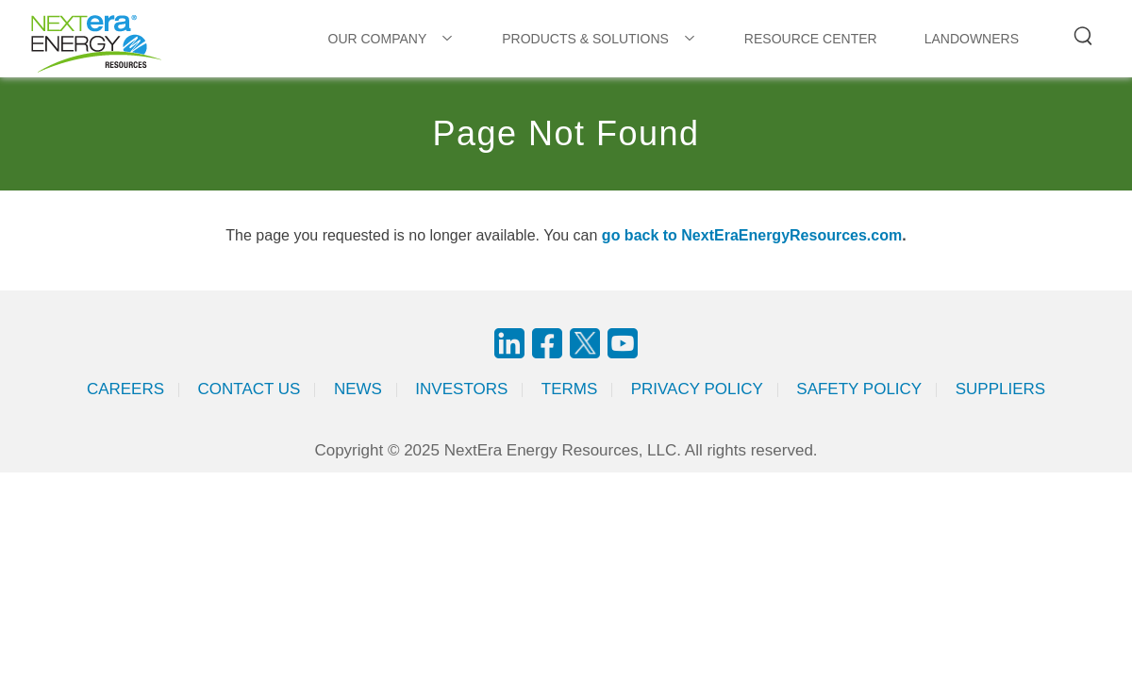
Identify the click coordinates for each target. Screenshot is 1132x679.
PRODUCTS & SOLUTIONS (585, 38)
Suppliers (1000, 389)
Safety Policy (859, 389)
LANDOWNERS (971, 38)
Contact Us (249, 389)
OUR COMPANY (377, 38)
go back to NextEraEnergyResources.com (752, 235)
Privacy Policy (697, 389)
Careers (125, 389)
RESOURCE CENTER (810, 38)
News (358, 389)
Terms (569, 389)
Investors (461, 389)
